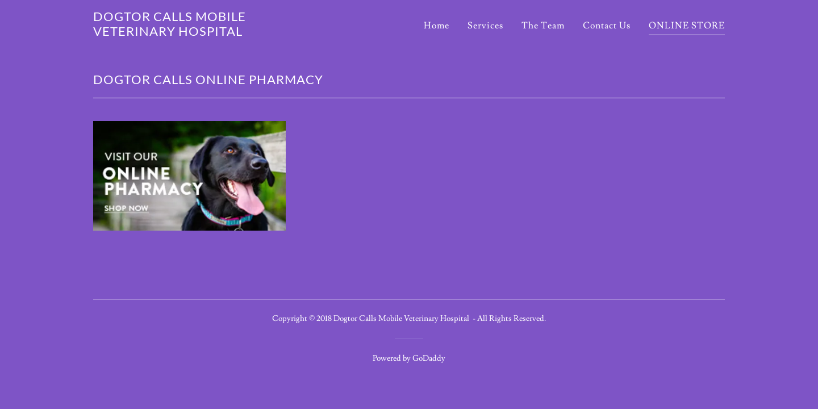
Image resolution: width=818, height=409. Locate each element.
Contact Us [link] (607, 25)
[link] (203, 33)
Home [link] (436, 25)
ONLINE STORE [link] (687, 25)
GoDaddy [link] (428, 358)
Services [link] (485, 25)
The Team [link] (543, 25)
